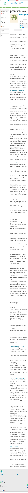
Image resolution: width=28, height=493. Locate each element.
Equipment (2, 23)
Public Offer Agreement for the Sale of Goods (5, 479)
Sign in (15, 475)
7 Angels (12, 7)
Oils (2, 21)
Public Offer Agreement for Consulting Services (5, 478)
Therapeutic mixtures (3, 17)
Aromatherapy (3, 22)
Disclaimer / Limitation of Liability (3, 476)
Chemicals (2, 18)
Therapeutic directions (3, 14)
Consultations (7, 7)
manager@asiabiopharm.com (3, 486)
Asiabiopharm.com (2, 475)
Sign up (26, 0)
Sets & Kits (2, 13)
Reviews (26, 7)
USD (21, 0)
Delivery (19, 7)
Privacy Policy (1, 477)
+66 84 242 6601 (3, 482)
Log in (23, 0)
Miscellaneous (3, 26)
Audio (22, 7)
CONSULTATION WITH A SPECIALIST (23, 14)
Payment (15, 7)
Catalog (2, 7)
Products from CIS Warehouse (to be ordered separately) (4, 12)
